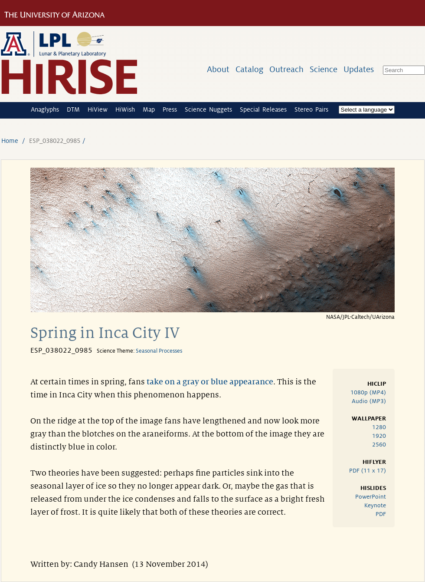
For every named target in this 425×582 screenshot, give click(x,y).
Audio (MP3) (369, 401)
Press (170, 109)
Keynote (375, 505)
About (218, 69)
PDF (381, 514)
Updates (358, 69)
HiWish (125, 109)
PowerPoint (370, 496)
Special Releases (263, 109)
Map (149, 109)
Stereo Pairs (311, 109)
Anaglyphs (45, 109)
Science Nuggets (208, 109)
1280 (379, 427)
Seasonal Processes (159, 351)
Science (323, 69)
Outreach (286, 69)
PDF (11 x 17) (367, 470)
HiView (98, 109)
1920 (379, 436)
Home (9, 140)
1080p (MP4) (368, 392)
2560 (379, 444)
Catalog (249, 69)
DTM (73, 109)
